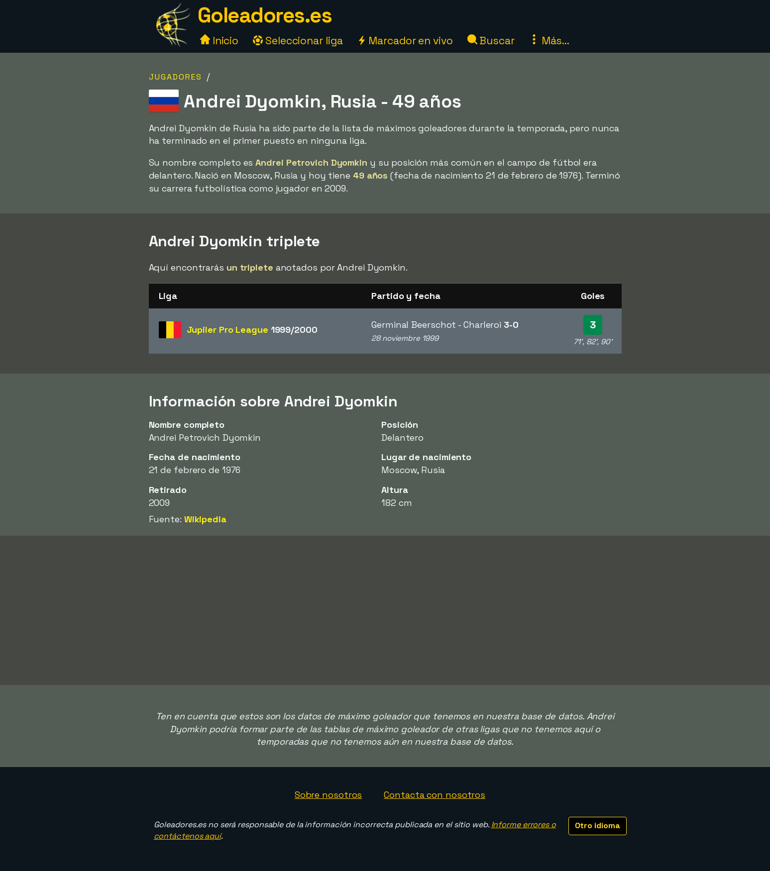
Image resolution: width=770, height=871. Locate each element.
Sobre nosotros (328, 794)
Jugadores (175, 77)
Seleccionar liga (297, 40)
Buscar (491, 40)
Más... (549, 40)
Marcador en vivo (404, 40)
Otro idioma (597, 825)
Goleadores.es (265, 15)
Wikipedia (205, 519)
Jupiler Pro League (252, 329)
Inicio (219, 40)
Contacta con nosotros (434, 794)
